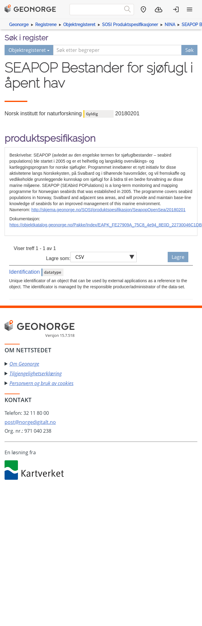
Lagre (178, 257)
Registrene (45, 24)
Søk (189, 50)
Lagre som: (58, 258)
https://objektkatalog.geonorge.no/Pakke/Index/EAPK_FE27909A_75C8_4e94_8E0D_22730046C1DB (105, 224)
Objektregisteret (79, 24)
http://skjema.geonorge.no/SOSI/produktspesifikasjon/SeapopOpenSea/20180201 (108, 209)
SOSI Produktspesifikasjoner (130, 24)
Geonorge (19, 24)
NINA (170, 24)
